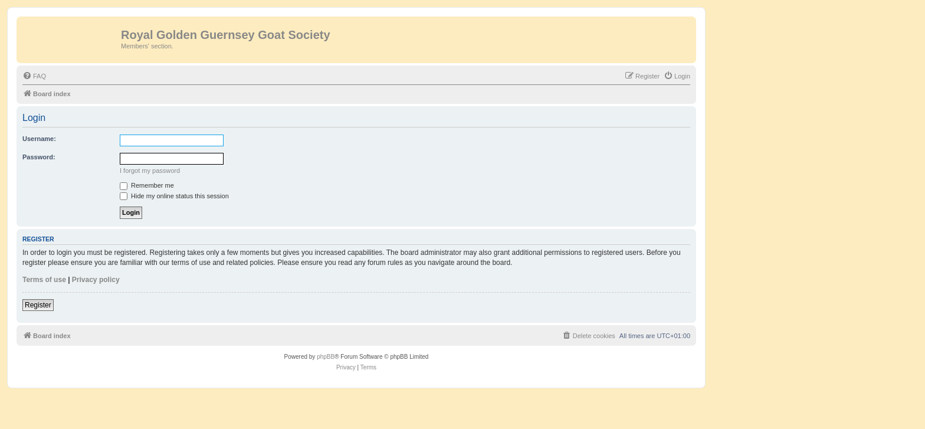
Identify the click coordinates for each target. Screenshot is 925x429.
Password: (38, 157)
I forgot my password (150, 170)
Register (38, 305)
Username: (39, 138)
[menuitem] (34, 76)
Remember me (147, 185)
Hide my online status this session (174, 195)
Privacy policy (96, 280)
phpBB (325, 356)
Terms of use (44, 280)
